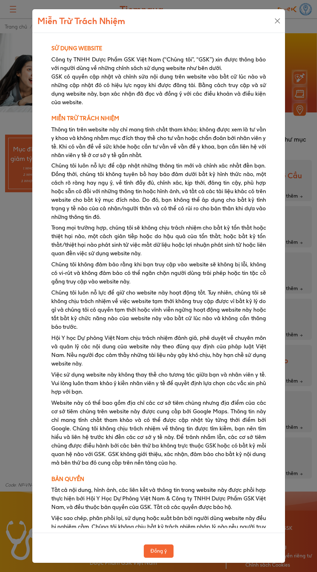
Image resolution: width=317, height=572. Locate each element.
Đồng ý (158, 551)
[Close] (277, 21)
